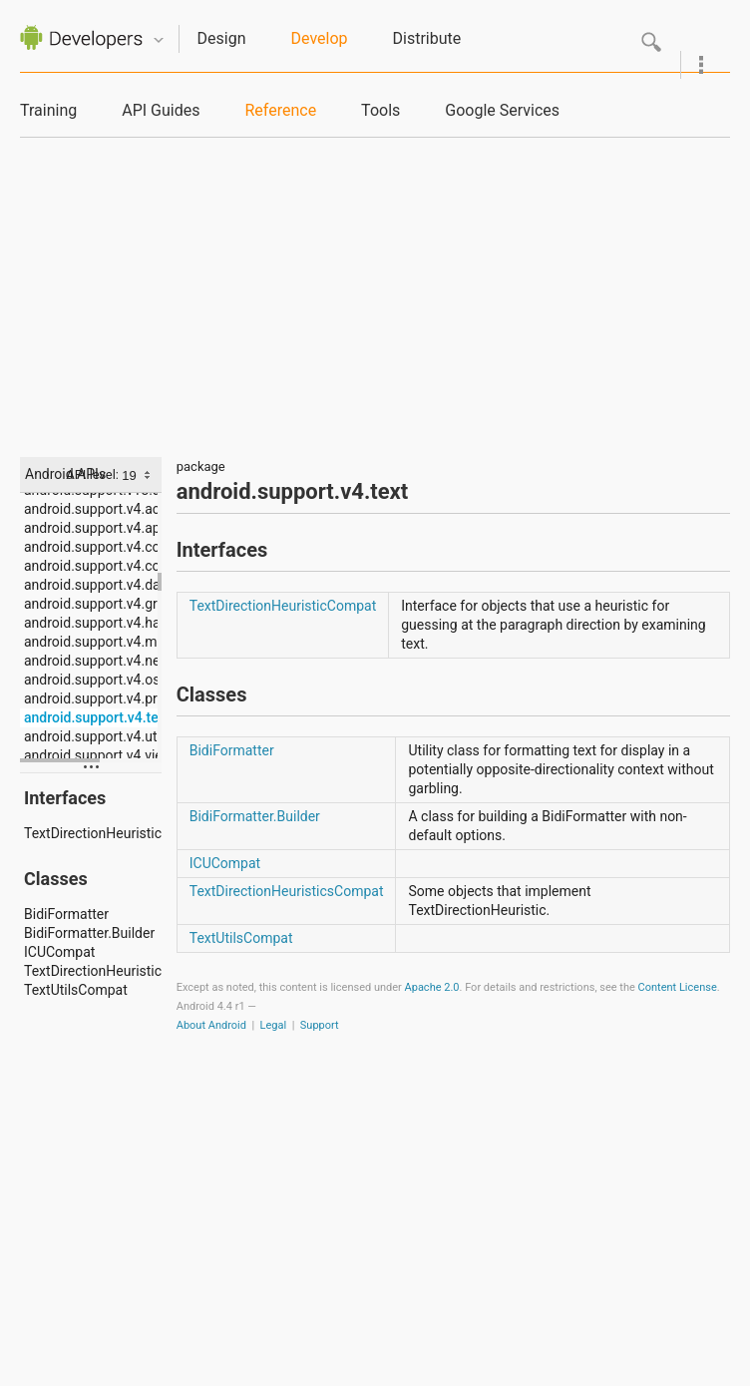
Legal (273, 1025)
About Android (211, 1025)
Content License (677, 987)
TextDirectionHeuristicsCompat (93, 971)
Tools (380, 110)
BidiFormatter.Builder (89, 933)
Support (319, 1025)
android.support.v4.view (93, 755)
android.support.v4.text (93, 717)
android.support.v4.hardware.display (93, 623)
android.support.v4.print (93, 698)
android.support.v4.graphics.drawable (93, 604)
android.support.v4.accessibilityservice (93, 509)
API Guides (160, 110)
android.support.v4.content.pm (93, 566)
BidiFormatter (66, 914)
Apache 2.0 (432, 987)
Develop (319, 38)
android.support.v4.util (93, 736)
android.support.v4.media (93, 642)
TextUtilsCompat (76, 990)
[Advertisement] (375, 287)
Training (48, 110)
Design (221, 38)
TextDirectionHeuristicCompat (93, 833)
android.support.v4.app (93, 528)
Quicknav (159, 40)
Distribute (427, 38)
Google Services (502, 110)
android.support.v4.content (93, 547)
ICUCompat (59, 952)
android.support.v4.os (92, 680)
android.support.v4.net (93, 661)
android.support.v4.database (93, 585)
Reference (280, 110)
